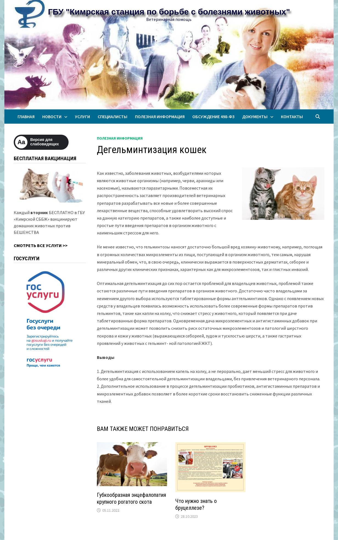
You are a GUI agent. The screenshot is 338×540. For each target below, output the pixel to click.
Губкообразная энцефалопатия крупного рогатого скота (131, 498)
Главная (26, 116)
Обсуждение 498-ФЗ (213, 116)
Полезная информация (160, 116)
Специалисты (112, 116)
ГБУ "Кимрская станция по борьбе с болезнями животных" (169, 11)
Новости (51, 116)
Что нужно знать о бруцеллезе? (196, 504)
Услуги (82, 116)
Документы (254, 116)
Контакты (292, 116)
